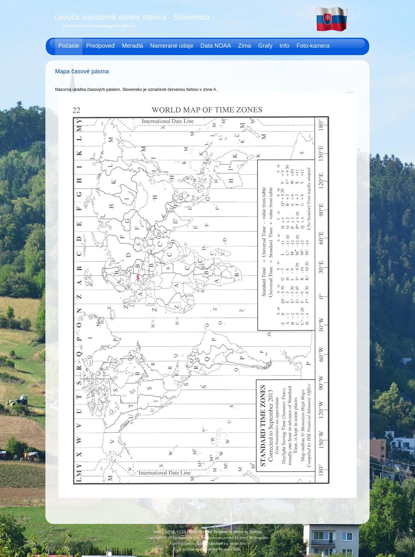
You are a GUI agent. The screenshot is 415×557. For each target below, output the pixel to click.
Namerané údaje (171, 45)
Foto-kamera (312, 45)
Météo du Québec (247, 532)
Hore (157, 532)
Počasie (68, 45)
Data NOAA (215, 45)
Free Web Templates (207, 537)
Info (284, 45)
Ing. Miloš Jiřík (234, 543)
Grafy (265, 45)
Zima (244, 45)
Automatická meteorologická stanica (99, 26)
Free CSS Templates (254, 537)
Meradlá (132, 45)
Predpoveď (100, 45)
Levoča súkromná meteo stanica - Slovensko (131, 17)
